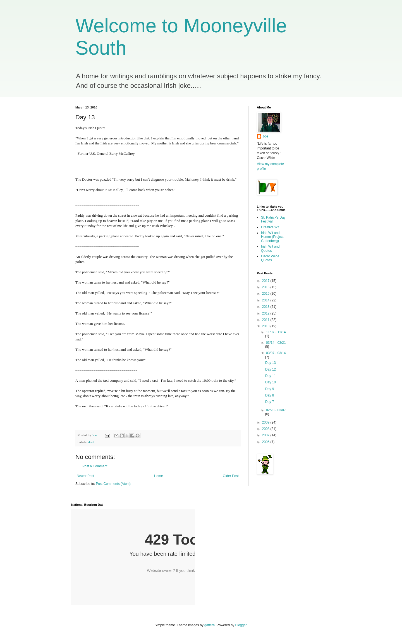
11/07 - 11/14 (276, 332)
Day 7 (269, 402)
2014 (266, 300)
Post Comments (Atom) (113, 484)
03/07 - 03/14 (276, 353)
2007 (266, 435)
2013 (266, 307)
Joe (265, 136)
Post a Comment (94, 466)
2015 (266, 294)
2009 (266, 422)
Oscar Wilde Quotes (270, 258)
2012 (266, 313)
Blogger (241, 625)
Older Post (231, 476)
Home (158, 476)
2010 (266, 326)
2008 (266, 429)
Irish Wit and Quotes (270, 248)
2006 (266, 442)
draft (91, 442)
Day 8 (269, 395)
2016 (266, 287)
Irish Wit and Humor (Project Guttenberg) (272, 237)
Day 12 (270, 369)
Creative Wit (270, 227)
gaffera (209, 625)
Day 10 (270, 382)
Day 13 (270, 363)
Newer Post (85, 476)
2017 (266, 281)
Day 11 (270, 376)
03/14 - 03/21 (276, 343)
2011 (266, 320)
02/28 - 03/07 (276, 410)
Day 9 (269, 389)
